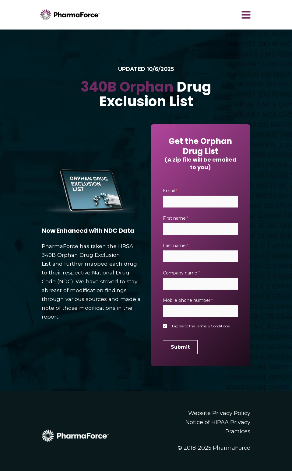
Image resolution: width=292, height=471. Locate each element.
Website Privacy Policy (219, 413)
